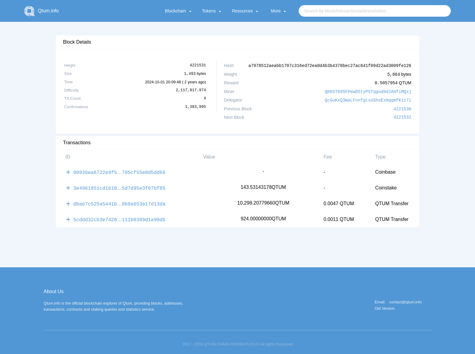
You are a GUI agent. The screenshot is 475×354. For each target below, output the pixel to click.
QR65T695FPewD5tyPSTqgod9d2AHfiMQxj (368, 90)
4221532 (402, 115)
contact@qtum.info (405, 298)
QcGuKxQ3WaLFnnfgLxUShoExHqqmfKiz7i (368, 99)
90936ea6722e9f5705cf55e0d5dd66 (119, 170)
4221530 (402, 107)
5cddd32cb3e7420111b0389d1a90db (119, 215)
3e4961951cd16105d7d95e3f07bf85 (119, 185)
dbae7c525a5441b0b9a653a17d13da (119, 200)
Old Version (385, 304)
